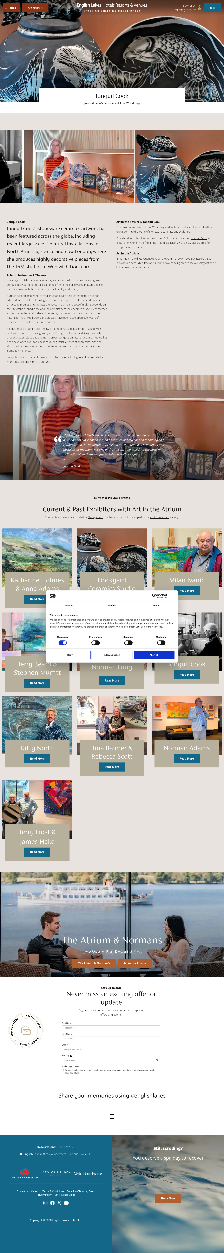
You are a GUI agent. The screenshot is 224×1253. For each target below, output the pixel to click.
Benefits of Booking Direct (81, 1191)
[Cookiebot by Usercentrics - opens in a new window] (154, 596)
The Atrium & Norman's (94, 963)
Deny (70, 655)
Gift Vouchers (35, 7)
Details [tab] (112, 605)
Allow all (154, 655)
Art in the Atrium (164, 259)
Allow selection (112, 655)
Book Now (168, 1198)
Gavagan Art (95, 517)
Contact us (22, 1191)
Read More (37, 599)
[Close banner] (173, 596)
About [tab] (156, 605)
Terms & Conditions (53, 1191)
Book (212, 7)
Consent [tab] (68, 605)
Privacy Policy (44, 1194)
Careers (35, 1191)
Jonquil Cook (199, 238)
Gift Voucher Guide (64, 1194)
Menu (10, 7)
